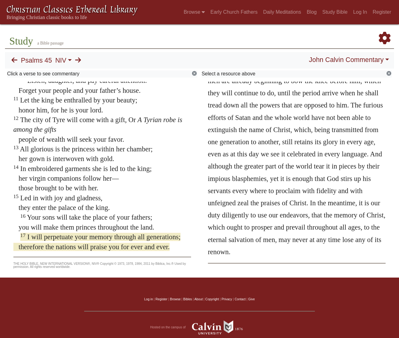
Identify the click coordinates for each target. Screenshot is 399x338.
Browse (194, 12)
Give (251, 299)
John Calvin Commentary (346, 60)
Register (382, 12)
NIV (60, 60)
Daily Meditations (282, 12)
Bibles (187, 299)
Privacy (227, 299)
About (198, 299)
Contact (240, 299)
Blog (312, 12)
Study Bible (335, 12)
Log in (148, 299)
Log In (360, 12)
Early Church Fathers (233, 12)
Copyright (212, 299)
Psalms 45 (36, 60)
